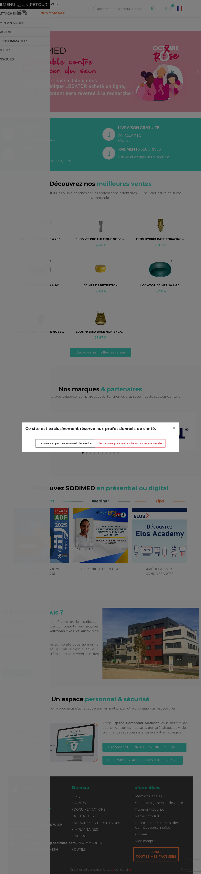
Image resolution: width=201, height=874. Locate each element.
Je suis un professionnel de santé (65, 443)
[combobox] (186, 869)
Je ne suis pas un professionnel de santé (130, 443)
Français (186, 869)
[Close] (174, 428)
